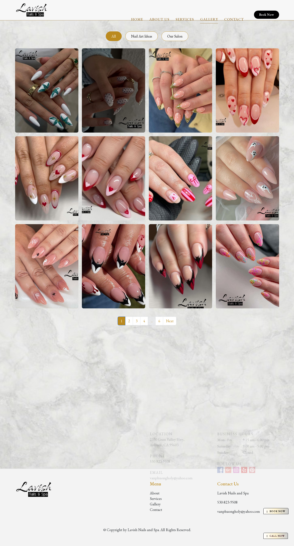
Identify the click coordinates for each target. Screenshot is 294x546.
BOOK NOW (276, 511)
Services (185, 10)
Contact (234, 10)
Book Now (266, 10)
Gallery (209, 10)
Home (137, 10)
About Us (159, 10)
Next (170, 321)
